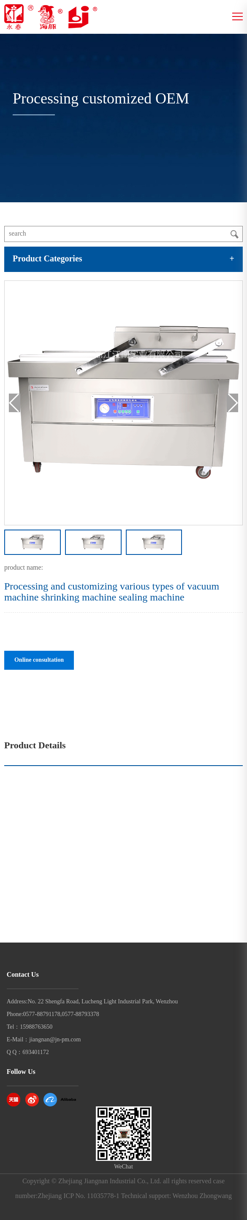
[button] (232, 403)
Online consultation (39, 660)
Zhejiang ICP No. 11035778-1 (78, 1196)
